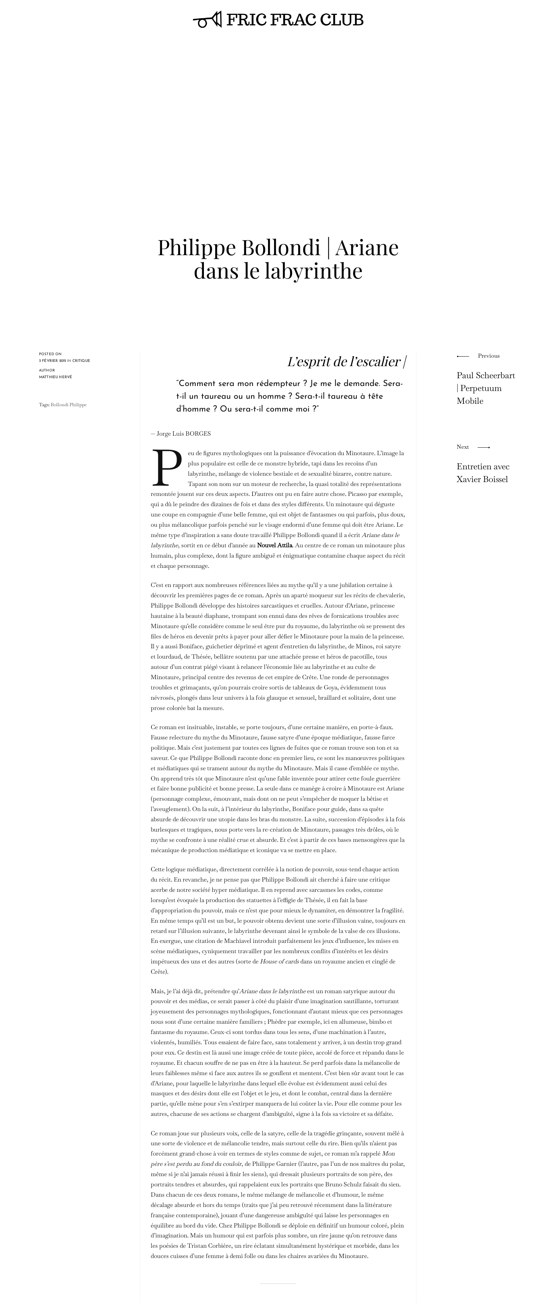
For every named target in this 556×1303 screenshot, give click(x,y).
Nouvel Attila (274, 545)
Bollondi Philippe (69, 405)
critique (81, 361)
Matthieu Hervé (55, 377)
